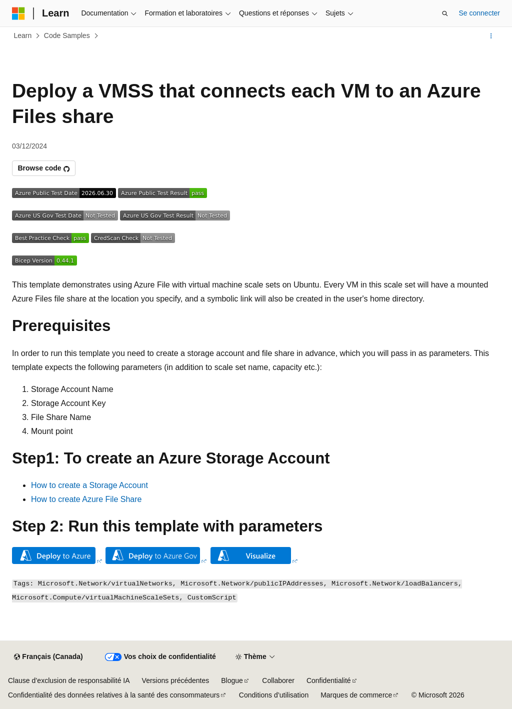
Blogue (232, 680)
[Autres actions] (491, 36)
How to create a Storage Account (89, 485)
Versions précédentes (176, 680)
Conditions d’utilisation (273, 695)
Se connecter (479, 13)
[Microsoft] (18, 13)
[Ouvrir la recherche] (445, 13)
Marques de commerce (356, 695)
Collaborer (278, 680)
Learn (23, 36)
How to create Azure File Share (86, 499)
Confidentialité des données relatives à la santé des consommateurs (114, 695)
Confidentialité (328, 680)
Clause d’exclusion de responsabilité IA (69, 680)
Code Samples (67, 36)
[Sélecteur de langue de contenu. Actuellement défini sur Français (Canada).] (48, 657)
